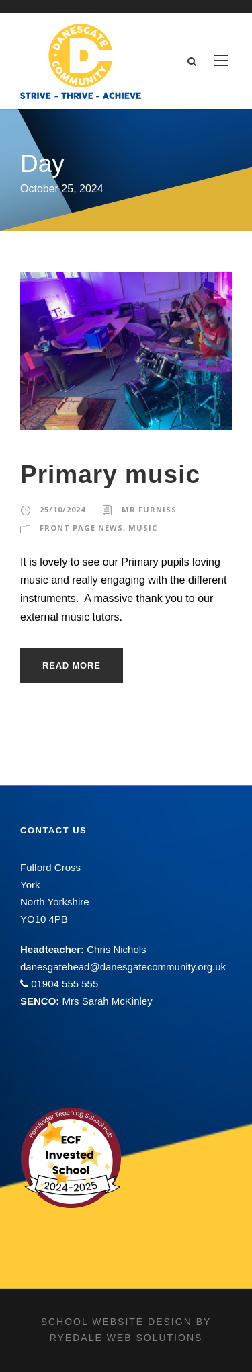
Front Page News (81, 528)
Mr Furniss (149, 509)
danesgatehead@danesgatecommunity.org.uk (123, 967)
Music (142, 528)
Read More (71, 665)
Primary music (110, 474)
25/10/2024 (62, 509)
